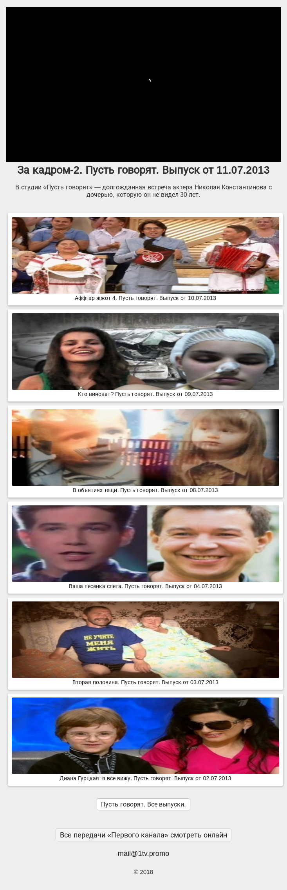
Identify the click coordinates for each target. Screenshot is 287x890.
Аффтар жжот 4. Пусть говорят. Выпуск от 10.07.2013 (145, 295)
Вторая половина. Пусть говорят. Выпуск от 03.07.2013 (145, 679)
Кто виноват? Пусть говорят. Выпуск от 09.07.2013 (145, 391)
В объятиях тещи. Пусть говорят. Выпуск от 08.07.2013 (145, 487)
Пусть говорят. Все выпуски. (143, 804)
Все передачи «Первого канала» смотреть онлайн (143, 835)
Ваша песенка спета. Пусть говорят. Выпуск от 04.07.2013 (145, 583)
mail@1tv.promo (144, 853)
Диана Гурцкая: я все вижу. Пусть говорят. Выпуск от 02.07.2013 (145, 775)
